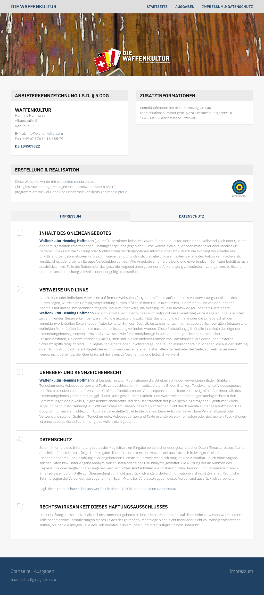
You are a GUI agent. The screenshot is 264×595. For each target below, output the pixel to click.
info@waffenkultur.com (45, 133)
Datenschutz (191, 216)
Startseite (157, 6)
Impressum (70, 216)
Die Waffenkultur (33, 6)
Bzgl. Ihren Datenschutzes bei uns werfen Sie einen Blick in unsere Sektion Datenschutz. (108, 488)
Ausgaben (184, 6)
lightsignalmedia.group (109, 191)
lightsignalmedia (43, 579)
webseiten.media (70, 181)
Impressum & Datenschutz (227, 6)
